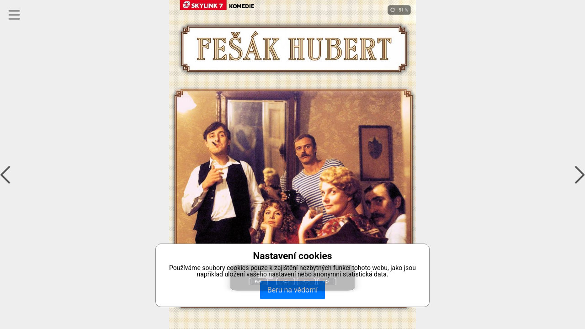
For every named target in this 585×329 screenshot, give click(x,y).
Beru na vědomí (292, 290)
